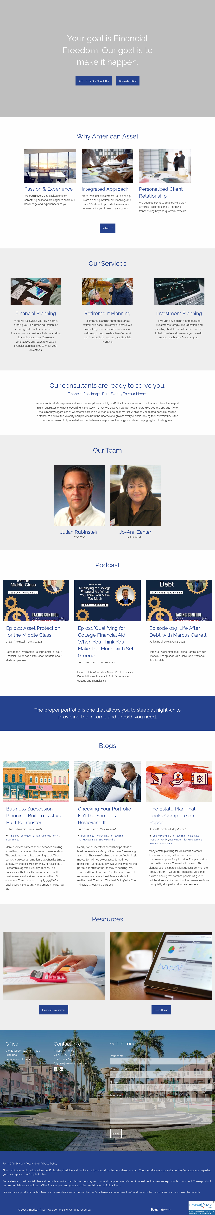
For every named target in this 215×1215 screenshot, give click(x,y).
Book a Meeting (128, 80)
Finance (13, 835)
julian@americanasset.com (73, 1063)
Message (128, 1095)
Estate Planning (41, 835)
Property (154, 839)
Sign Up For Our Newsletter (93, 80)
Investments (12, 839)
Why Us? (108, 228)
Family (54, 835)
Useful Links (161, 1009)
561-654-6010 (66, 1054)
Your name (129, 1055)
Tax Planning (116, 835)
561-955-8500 (65, 1050)
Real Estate (193, 835)
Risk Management (87, 839)
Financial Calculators (53, 1009)
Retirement (25, 835)
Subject (127, 1082)
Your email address (134, 1069)
